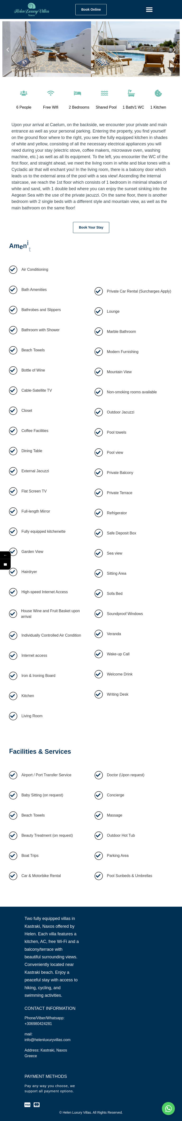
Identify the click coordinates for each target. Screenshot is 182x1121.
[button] (149, 9)
